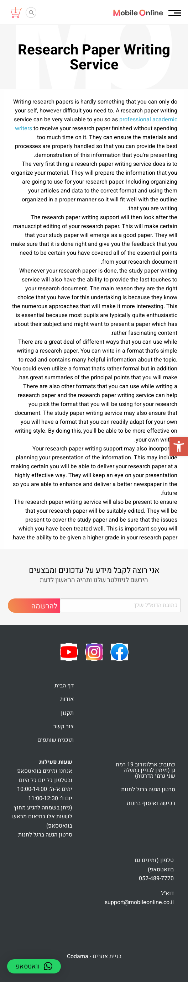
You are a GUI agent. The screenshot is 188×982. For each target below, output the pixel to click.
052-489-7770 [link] (156, 878)
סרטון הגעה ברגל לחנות (148, 789)
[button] (178, 446)
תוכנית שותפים (55, 740)
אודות (67, 699)
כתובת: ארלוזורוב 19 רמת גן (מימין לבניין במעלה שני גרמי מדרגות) (145, 770)
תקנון (67, 713)
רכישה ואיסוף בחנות (151, 803)
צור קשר (63, 726)
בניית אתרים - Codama (94, 956)
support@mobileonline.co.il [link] (139, 902)
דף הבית (64, 685)
